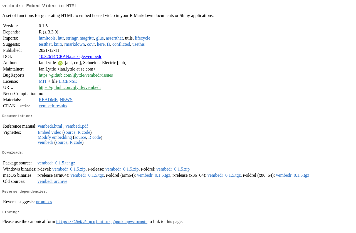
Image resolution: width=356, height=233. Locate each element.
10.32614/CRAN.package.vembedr (70, 57)
